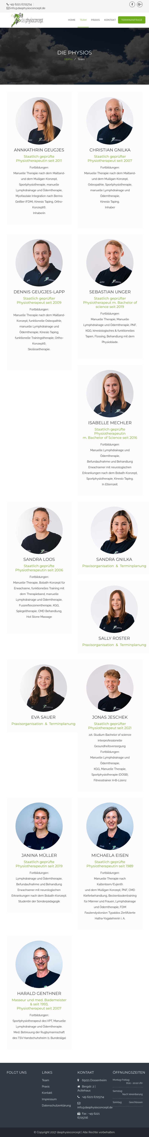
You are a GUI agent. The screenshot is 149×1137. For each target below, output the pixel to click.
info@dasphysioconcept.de (27, 8)
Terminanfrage (131, 19)
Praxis (95, 19)
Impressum (49, 1099)
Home (71, 19)
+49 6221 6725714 (21, 4)
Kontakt (110, 19)
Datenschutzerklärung (56, 1105)
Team (83, 19)
